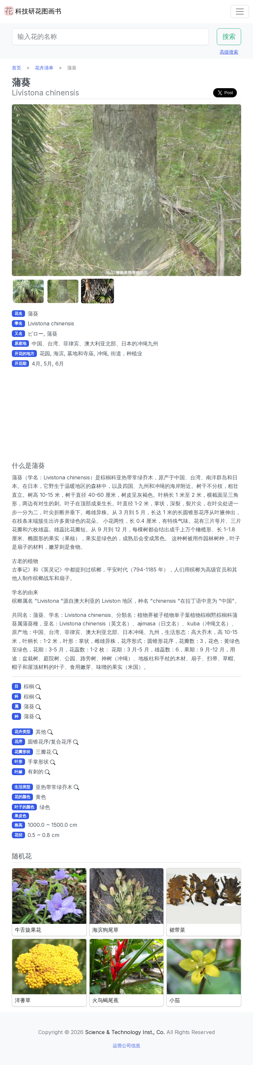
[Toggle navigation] (240, 11)
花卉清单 (44, 67)
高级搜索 (229, 52)
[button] (28, 291)
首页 (16, 67)
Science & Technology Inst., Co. (125, 1032)
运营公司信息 (126, 1045)
